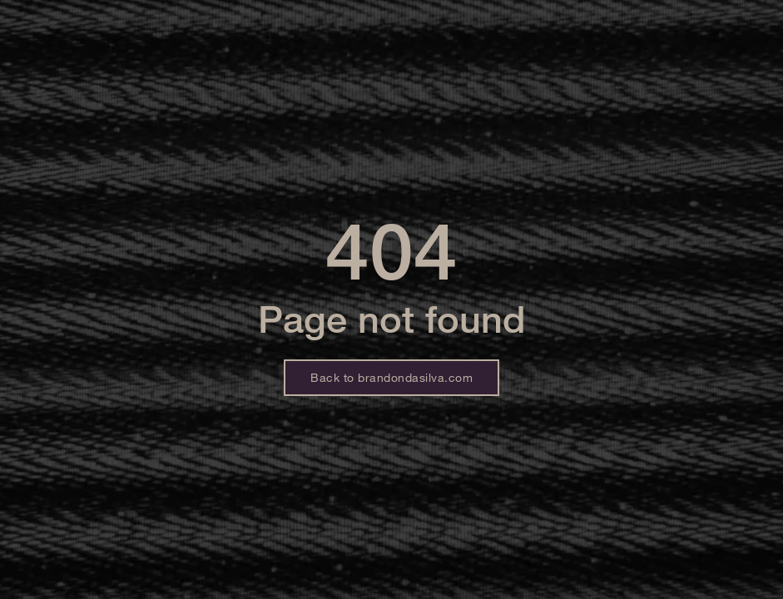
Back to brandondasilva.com (391, 377)
